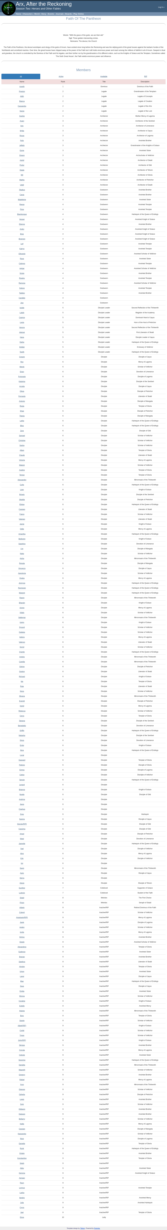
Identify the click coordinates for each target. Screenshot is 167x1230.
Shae (22, 411)
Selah (22, 1163)
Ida (22, 681)
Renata (22, 563)
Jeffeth (22, 145)
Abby (22, 1168)
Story (43, 14)
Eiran (22, 372)
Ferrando (21, 396)
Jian (22, 303)
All (21, 76)
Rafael (21, 1080)
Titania (22, 416)
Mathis (21, 180)
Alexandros (22, 947)
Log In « (161, 7)
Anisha (22, 657)
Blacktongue (22, 214)
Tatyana (22, 721)
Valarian (22, 519)
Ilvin (21, 126)
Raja (22, 686)
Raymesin (22, 588)
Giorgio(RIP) (22, 824)
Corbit (22, 1031)
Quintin (22, 652)
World (37, 14)
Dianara (22, 1089)
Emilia (22, 991)
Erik (21, 858)
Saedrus (22, 962)
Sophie (22, 116)
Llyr (22, 549)
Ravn (22, 1183)
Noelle (22, 795)
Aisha (22, 558)
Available (103, 76)
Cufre (22, 485)
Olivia (22, 391)
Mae (22, 981)
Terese (22, 475)
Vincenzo (21, 568)
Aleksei (22, 332)
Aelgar (21, 268)
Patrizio (22, 765)
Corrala (22, 1050)
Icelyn (22, 622)
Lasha (22, 1193)
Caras (22, 195)
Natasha (22, 735)
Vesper (22, 219)
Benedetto (22, 726)
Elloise (21, 504)
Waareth (22, 1070)
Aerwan (22, 1178)
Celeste (22, 1055)
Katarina (22, 381)
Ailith (22, 96)
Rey (21, 362)
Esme (22, 150)
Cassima (22, 829)
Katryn (21, 249)
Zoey (22, 814)
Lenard (22, 785)
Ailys (22, 854)
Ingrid (22, 706)
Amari (22, 834)
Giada (22, 170)
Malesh (22, 465)
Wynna (22, 996)
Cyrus (22, 1208)
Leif (22, 244)
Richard (22, 677)
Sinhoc (22, 937)
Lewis (22, 1099)
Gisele (22, 942)
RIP (145, 76)
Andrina (22, 799)
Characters (28, 14)
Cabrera (22, 264)
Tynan (22, 1035)
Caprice (22, 318)
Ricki (22, 1139)
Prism (22, 903)
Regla (22, 406)
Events (51, 14)
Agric (22, 873)
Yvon (22, 1085)
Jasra (22, 804)
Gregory (22, 1075)
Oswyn (22, 155)
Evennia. (97, 1228)
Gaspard (22, 760)
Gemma (22, 1173)
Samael (22, 436)
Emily (22, 745)
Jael (22, 1212)
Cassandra (22, 106)
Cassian (22, 1129)
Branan (22, 957)
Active (61, 76)
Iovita (22, 932)
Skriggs (22, 1045)
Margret (22, 593)
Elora (22, 1217)
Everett (22, 701)
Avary (22, 121)
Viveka (22, 578)
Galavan (22, 1114)
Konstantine (21, 1158)
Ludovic (22, 893)
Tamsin (22, 780)
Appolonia (22, 573)
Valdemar (21, 618)
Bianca (22, 101)
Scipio (22, 273)
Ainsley (22, 967)
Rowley (22, 278)
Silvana (22, 696)
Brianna (22, 790)
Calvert (22, 912)
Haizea (22, 1011)
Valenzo (22, 642)
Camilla (22, 662)
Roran (22, 136)
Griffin (22, 731)
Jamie (22, 524)
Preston (22, 91)
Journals (60, 14)
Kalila (22, 1124)
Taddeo (22, 293)
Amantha (22, 534)
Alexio (22, 883)
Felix (22, 141)
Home (18, 14)
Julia (22, 1203)
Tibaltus (22, 190)
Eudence (22, 952)
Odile (22, 529)
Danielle (22, 1144)
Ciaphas (22, 809)
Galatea (22, 632)
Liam (22, 490)
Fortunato (22, 377)
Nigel (22, 839)
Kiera (22, 691)
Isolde (22, 308)
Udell (22, 185)
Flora (22, 209)
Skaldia (22, 500)
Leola (22, 322)
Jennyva (22, 583)
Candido (22, 298)
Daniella (22, 1065)
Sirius (22, 740)
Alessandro (22, 480)
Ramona (22, 283)
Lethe (22, 421)
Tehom (82, 1228)
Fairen (22, 514)
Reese (21, 204)
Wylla (22, 131)
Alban (22, 450)
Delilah (22, 347)
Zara (22, 431)
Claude (22, 455)
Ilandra (22, 1198)
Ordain (22, 1153)
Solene (22, 288)
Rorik (22, 1148)
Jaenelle (22, 844)
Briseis (22, 495)
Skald (22, 898)
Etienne (22, 224)
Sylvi (22, 1104)
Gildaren (22, 1109)
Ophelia (22, 1094)
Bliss (22, 426)
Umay (22, 971)
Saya (22, 986)
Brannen (22, 239)
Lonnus (22, 1188)
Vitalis (22, 613)
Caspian (22, 509)
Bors (22, 1016)
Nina (22, 750)
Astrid (22, 160)
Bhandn (22, 603)
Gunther (22, 888)
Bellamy (22, 1119)
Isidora (22, 637)
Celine (22, 775)
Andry (22, 229)
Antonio (22, 401)
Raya (22, 259)
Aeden (21, 927)
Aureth (21, 87)
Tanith (22, 352)
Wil (22, 175)
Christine (22, 441)
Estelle (22, 1006)
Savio (22, 868)
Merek (22, 367)
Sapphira (22, 544)
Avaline (22, 470)
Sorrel (22, 647)
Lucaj (22, 755)
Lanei (22, 976)
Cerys (22, 716)
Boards (68, 14)
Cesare (22, 357)
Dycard (22, 627)
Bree (22, 234)
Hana (22, 337)
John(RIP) (22, 1040)
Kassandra (22, 1134)
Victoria (22, 460)
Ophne (22, 667)
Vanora (22, 327)
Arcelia (22, 386)
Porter (22, 165)
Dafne (22, 342)
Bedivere (22, 539)
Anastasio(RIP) (22, 917)
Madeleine (22, 200)
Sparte (21, 1021)
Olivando (22, 254)
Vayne (22, 111)
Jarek (22, 922)
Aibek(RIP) (22, 1026)
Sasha (22, 445)
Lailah (22, 313)
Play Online (79, 14)
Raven (21, 598)
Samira (22, 819)
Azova (22, 608)
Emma (21, 770)
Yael (22, 849)
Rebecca (22, 711)
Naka (22, 554)
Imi (22, 863)
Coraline (22, 1001)
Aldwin (21, 908)
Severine (22, 1060)
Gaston (22, 672)
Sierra (22, 878)
